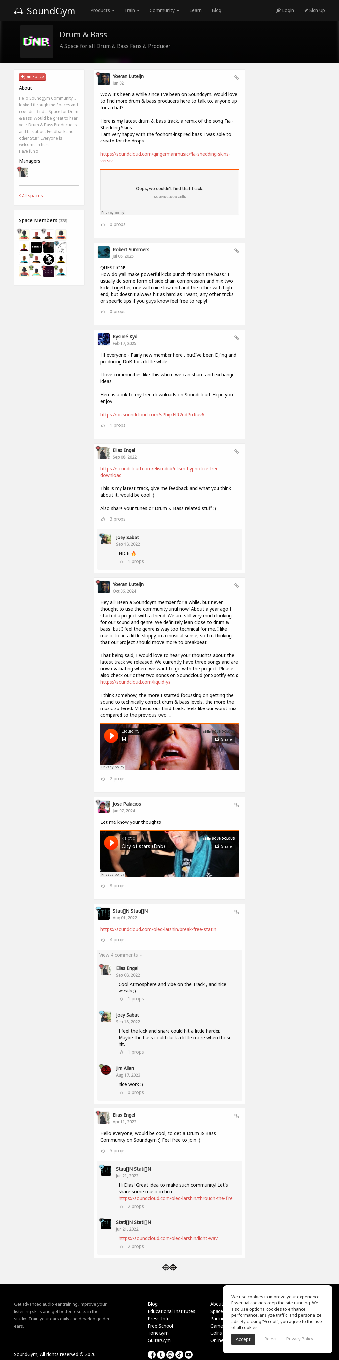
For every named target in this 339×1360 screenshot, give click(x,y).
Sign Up (314, 10)
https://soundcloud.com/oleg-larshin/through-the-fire (176, 1198)
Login (285, 10)
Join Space (32, 76)
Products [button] (102, 10)
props (118, 224)
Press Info (159, 1318)
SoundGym (44, 10)
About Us (220, 1304)
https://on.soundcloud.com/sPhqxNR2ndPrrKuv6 (152, 414)
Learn (195, 10)
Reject (271, 1339)
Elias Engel (124, 450)
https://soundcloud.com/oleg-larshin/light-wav (168, 1238)
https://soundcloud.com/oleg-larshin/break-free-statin (158, 929)
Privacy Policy (299, 1339)
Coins (216, 1333)
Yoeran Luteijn (128, 76)
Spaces (217, 1311)
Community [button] (164, 10)
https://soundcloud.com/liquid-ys (135, 682)
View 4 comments (120, 955)
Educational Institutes (171, 1311)
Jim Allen (125, 1068)
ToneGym (158, 1333)
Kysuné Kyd (125, 336)
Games (217, 1326)
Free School (160, 1326)
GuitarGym (159, 1340)
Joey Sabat (127, 537)
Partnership (222, 1318)
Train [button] (132, 10)
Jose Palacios (127, 804)
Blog (216, 10)
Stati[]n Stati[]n (130, 911)
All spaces (31, 195)
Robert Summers (131, 249)
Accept (243, 1339)
